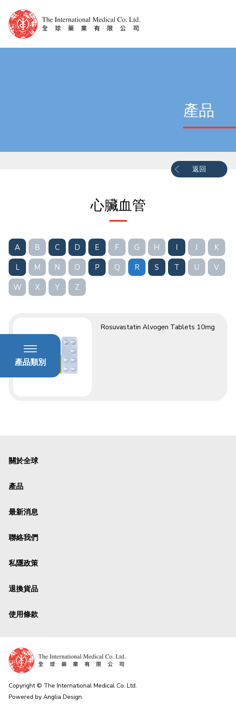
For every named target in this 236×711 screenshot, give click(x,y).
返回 (199, 169)
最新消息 (23, 512)
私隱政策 (23, 563)
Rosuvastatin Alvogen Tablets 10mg (157, 327)
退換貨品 (23, 589)
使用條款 (23, 614)
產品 (16, 486)
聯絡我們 (23, 538)
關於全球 (23, 461)
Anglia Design (62, 697)
